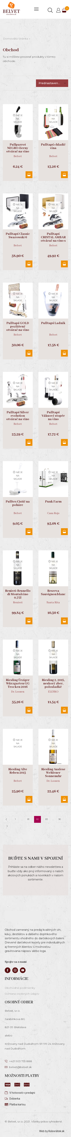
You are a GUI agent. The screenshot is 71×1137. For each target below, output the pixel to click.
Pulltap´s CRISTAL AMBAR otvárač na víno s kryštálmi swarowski (53, 240)
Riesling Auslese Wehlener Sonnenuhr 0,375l (53, 774)
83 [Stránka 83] (46, 819)
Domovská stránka (15, 38)
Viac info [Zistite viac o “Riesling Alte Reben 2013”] (29, 799)
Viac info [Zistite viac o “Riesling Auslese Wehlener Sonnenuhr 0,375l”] (64, 799)
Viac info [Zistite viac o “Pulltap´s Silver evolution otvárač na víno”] (29, 442)
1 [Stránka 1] (15, 819)
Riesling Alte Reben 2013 (17, 771)
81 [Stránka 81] (28, 819)
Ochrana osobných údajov (22, 993)
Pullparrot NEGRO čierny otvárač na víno (17, 148)
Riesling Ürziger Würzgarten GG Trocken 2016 (18, 684)
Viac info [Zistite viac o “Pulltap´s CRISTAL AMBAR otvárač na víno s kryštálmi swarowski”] (64, 264)
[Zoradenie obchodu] (52, 83)
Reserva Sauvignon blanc (53, 592)
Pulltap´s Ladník (53, 323)
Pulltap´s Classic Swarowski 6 (18, 235)
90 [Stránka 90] (60, 819)
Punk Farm (53, 501)
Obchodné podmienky (20, 988)
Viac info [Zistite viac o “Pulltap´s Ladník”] (64, 353)
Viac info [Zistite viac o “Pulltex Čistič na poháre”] (29, 531)
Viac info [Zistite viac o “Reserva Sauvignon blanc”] (64, 620)
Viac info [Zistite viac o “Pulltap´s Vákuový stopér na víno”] (64, 442)
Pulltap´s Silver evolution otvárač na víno (17, 416)
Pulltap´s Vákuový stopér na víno (53, 416)
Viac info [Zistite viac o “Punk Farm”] (64, 531)
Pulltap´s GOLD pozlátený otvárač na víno (17, 327)
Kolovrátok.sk (56, 1131)
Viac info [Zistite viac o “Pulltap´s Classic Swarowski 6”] (29, 264)
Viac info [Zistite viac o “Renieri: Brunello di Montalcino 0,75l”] (29, 620)
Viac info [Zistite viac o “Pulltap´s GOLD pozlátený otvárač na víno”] (29, 353)
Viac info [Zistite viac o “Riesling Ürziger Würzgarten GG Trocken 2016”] (29, 710)
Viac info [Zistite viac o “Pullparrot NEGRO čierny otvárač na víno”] (29, 174)
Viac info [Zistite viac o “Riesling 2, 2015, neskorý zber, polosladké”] (64, 710)
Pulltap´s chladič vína (53, 146)
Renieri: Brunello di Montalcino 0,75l (17, 594)
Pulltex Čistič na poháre (18, 503)
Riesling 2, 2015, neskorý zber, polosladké (53, 684)
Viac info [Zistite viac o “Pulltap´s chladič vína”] (64, 174)
